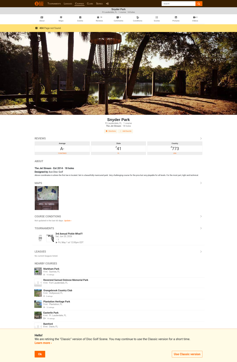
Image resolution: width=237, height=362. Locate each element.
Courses (79, 3)
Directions (111, 131)
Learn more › (43, 343)
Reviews (118, 138)
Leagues (68, 3)
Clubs (90, 3)
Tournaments (54, 3)
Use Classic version (187, 354)
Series (99, 3)
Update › (68, 220)
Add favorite (125, 131)
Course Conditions (118, 216)
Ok (40, 354)
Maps (118, 183)
